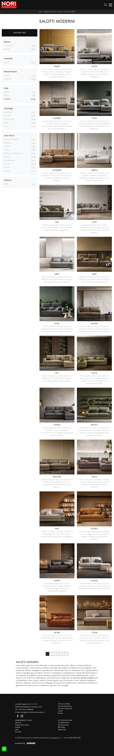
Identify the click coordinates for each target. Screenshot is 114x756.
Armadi (18, 732)
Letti (16, 729)
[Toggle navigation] (110, 4)
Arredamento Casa (50, 12)
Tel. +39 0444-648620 (24, 709)
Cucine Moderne (65, 706)
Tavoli (60, 711)
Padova (7, 157)
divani (6, 62)
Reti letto (61, 727)
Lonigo (6, 150)
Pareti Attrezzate (22, 725)
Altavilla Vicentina (11, 139)
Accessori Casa (65, 720)
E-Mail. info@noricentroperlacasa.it (30, 712)
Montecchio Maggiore (13, 153)
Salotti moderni (69, 12)
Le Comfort (8, 45)
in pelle (7, 75)
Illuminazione (63, 725)
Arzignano (8, 143)
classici (7, 92)
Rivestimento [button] (10, 71)
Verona (7, 167)
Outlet (6, 184)
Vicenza (7, 171)
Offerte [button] (7, 180)
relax (6, 126)
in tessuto (8, 79)
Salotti (60, 12)
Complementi (63, 722)
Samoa (7, 49)
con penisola (9, 119)
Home (40, 12)
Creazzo (7, 146)
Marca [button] (7, 42)
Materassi (62, 729)
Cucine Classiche (65, 708)
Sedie (60, 713)
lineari (6, 122)
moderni (7, 99)
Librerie (18, 722)
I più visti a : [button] (9, 135)
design (6, 95)
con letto (7, 115)
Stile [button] (6, 88)
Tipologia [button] (8, 108)
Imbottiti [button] (8, 58)
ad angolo (8, 112)
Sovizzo (7, 164)
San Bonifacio (9, 160)
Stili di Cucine (64, 704)
